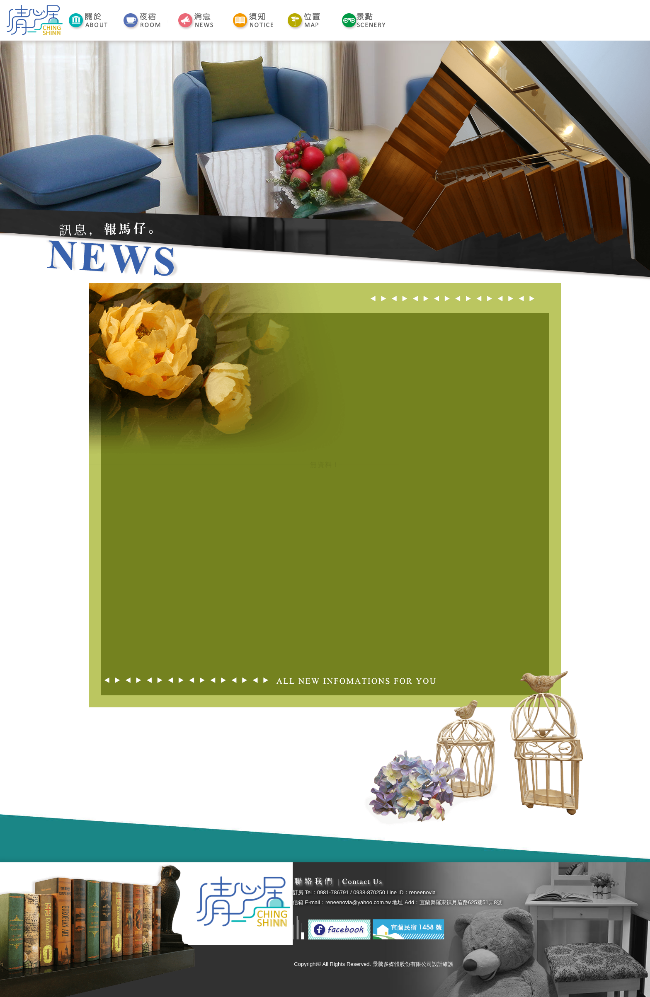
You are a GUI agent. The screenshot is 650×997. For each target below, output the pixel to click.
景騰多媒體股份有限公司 (402, 964)
